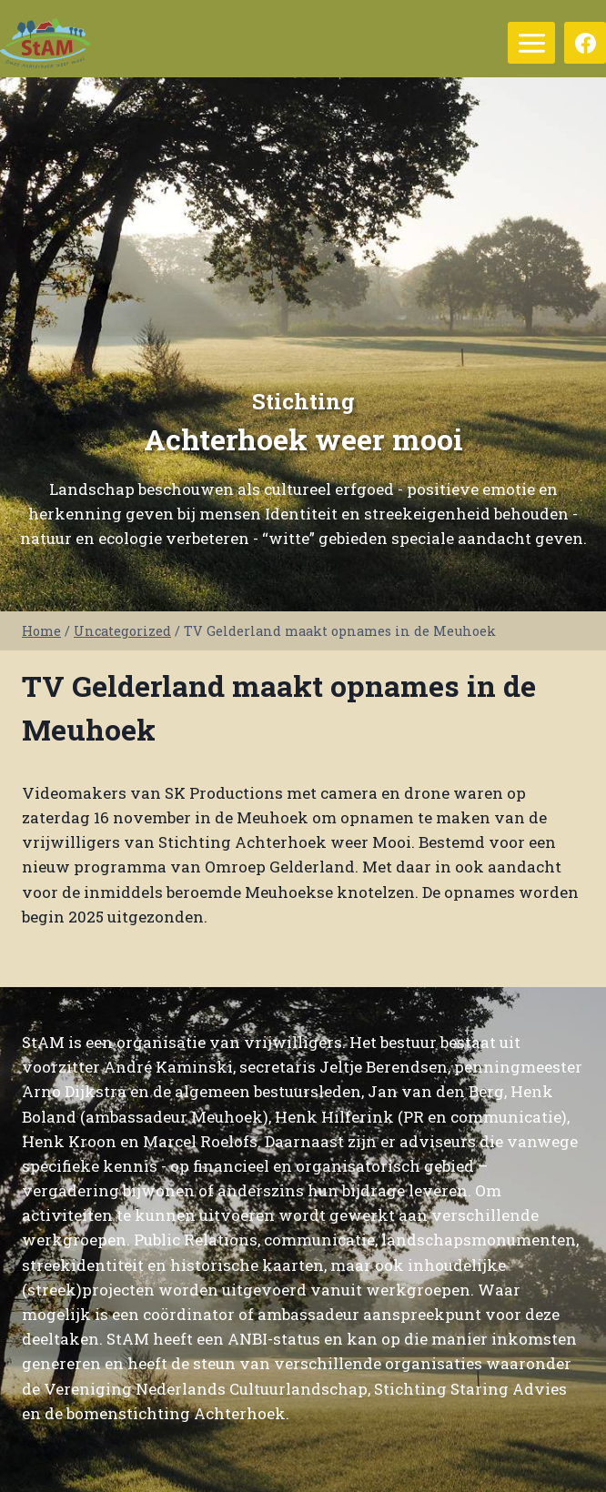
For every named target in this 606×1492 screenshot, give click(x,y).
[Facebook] (585, 43)
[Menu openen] (531, 43)
